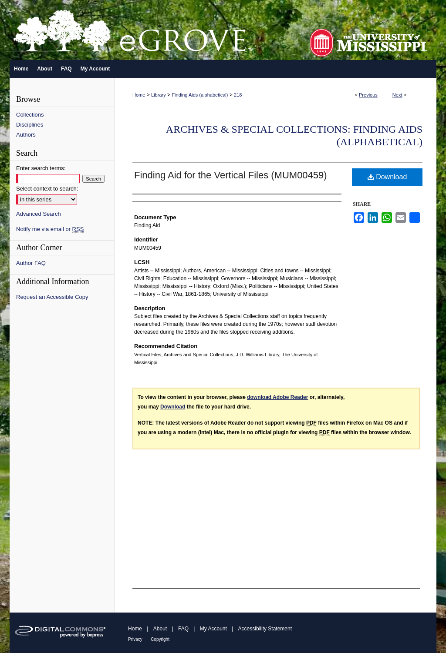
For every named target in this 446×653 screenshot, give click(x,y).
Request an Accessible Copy (52, 297)
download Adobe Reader (277, 397)
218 (238, 94)
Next (397, 94)
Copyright (160, 639)
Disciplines (29, 124)
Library (158, 94)
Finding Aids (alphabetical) (200, 94)
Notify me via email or (50, 229)
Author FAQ (31, 263)
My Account (213, 629)
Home (138, 94)
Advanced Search (38, 214)
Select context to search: (47, 188)
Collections (30, 114)
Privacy (135, 639)
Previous (368, 94)
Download (387, 177)
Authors (26, 134)
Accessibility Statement (265, 629)
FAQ (183, 629)
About (160, 629)
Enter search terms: (40, 168)
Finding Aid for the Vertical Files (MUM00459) (230, 175)
